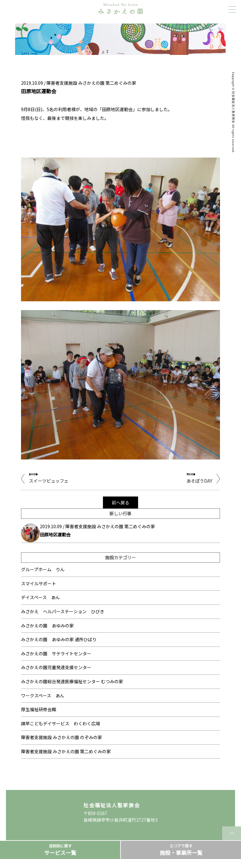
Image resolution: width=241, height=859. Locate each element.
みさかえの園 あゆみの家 (47, 625)
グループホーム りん (43, 569)
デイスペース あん (40, 597)
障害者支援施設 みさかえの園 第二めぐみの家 (66, 751)
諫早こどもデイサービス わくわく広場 (60, 723)
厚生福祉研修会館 (38, 709)
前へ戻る (120, 502)
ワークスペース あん (42, 695)
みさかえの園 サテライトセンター (56, 653)
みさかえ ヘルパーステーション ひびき (62, 611)
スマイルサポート (38, 583)
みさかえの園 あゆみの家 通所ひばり (59, 639)
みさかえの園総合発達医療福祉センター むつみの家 (72, 681)
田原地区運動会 (55, 534)
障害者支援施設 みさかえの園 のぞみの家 (61, 737)
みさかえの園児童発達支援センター (56, 667)
